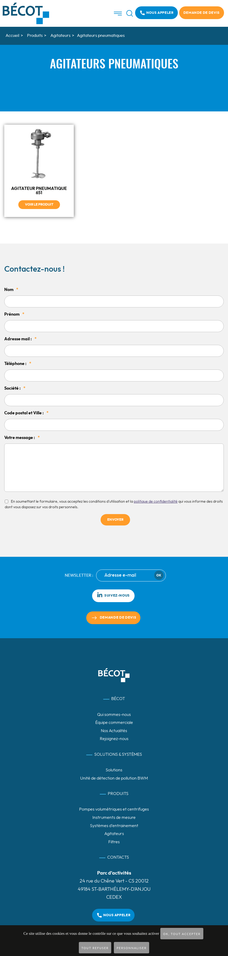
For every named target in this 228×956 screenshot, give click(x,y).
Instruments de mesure (114, 817)
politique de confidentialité (156, 501)
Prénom (14, 314)
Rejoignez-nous (114, 739)
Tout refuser (95, 948)
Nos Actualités (114, 731)
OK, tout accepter (181, 934)
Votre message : (22, 438)
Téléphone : (17, 364)
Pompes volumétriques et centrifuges (114, 809)
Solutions (114, 770)
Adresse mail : (20, 339)
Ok (158, 575)
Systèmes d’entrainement (114, 826)
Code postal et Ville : (26, 413)
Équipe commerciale (114, 722)
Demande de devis (201, 13)
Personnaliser (132, 948)
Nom (11, 290)
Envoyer (115, 520)
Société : (14, 388)
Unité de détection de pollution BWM (114, 778)
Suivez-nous (113, 595)
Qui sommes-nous (114, 714)
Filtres (114, 842)
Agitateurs (114, 834)
